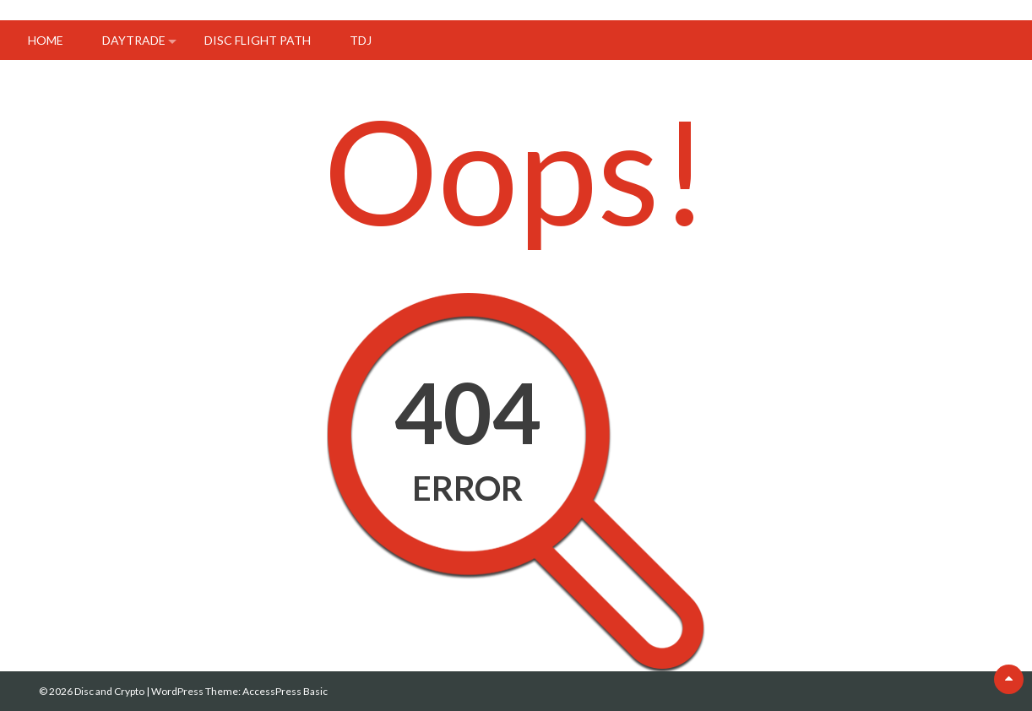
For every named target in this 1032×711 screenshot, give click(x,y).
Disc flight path (257, 40)
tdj (361, 40)
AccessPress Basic (285, 691)
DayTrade (134, 40)
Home (45, 40)
